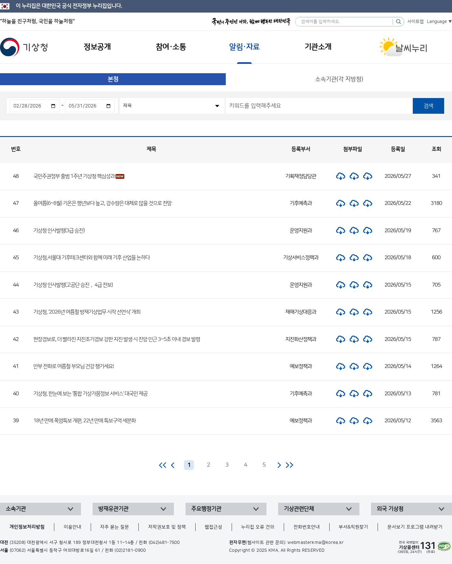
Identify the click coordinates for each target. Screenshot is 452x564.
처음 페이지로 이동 (163, 465)
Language (437, 21)
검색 (428, 106)
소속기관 (16, 509)
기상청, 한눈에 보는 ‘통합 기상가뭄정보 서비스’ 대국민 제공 (90, 394)
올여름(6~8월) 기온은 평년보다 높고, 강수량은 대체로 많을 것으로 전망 (102, 203)
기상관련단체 (299, 509)
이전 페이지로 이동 (173, 465)
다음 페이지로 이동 (279, 465)
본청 (113, 79)
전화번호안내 (306, 527)
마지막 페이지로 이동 (289, 465)
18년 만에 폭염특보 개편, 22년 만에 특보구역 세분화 (84, 421)
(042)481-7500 (164, 542)
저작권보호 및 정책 (167, 527)
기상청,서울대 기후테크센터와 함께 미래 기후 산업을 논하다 (91, 257)
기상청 (24, 47)
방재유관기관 (113, 509)
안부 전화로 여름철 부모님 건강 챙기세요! (73, 366)
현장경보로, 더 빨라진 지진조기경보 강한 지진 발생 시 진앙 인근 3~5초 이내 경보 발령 (116, 339)
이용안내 (72, 527)
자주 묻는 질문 (114, 527)
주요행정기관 (206, 509)
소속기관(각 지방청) (339, 79)
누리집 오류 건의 (257, 527)
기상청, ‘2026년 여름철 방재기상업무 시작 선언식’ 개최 (86, 312)
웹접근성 (213, 527)
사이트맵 (415, 21)
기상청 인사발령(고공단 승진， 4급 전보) (73, 285)
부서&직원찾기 (353, 527)
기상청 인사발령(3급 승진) (58, 230)
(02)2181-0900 (130, 550)
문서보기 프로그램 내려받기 (415, 527)
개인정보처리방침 (27, 527)
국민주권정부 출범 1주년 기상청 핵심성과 (74, 176)
